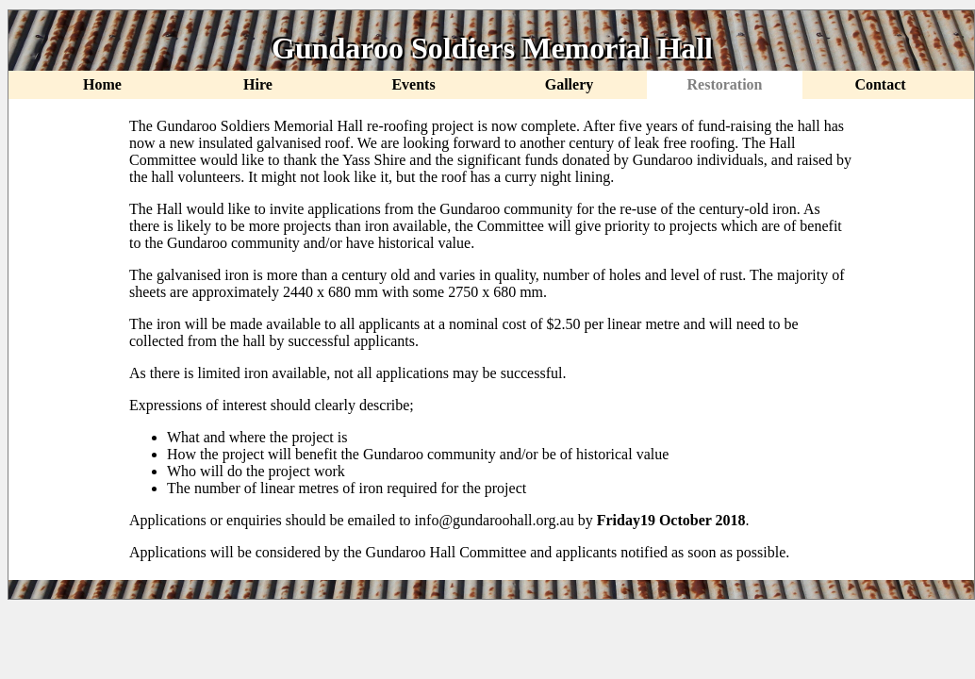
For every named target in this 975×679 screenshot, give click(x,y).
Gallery (569, 84)
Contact (879, 84)
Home (102, 84)
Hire (258, 84)
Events (413, 84)
